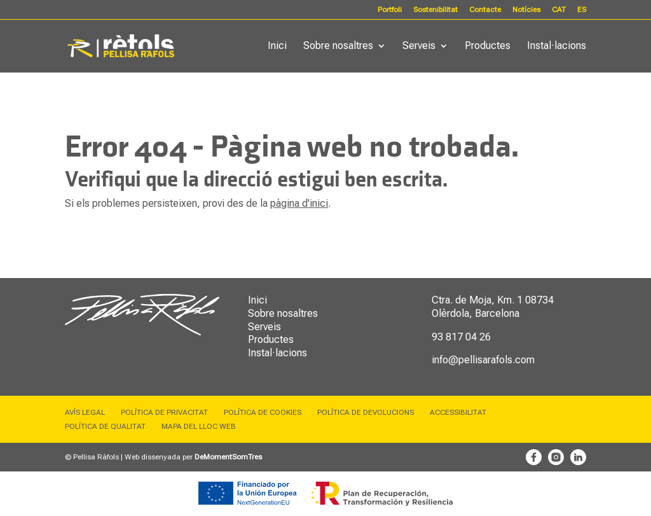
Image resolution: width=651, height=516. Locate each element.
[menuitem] (559, 12)
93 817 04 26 (461, 337)
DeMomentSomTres (228, 456)
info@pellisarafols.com (483, 360)
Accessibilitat (458, 412)
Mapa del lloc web (198, 426)
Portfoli (390, 10)
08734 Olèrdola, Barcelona (493, 306)
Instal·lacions (556, 46)
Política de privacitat (164, 412)
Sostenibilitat (435, 10)
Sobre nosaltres (338, 46)
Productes (488, 46)
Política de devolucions (365, 412)
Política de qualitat (105, 426)
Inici (277, 46)
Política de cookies (262, 412)
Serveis (418, 46)
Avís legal (85, 412)
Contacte (485, 10)
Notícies (526, 10)
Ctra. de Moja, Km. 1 (477, 300)
